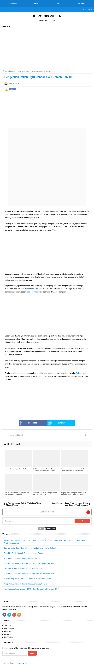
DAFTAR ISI (8, 637)
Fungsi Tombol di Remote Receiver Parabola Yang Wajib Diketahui (29, 563)
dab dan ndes (32, 292)
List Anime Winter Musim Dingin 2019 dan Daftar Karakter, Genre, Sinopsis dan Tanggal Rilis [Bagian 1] (45, 470)
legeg (67, 292)
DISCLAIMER (9, 628)
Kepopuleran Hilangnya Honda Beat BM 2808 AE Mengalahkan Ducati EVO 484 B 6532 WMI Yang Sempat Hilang (73, 495)
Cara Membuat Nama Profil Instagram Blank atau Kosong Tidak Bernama (70, 504)
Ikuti (90, 9)
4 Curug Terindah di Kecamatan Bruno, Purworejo (23, 558)
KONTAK (7, 631)
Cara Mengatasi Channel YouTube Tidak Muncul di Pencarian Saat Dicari (73, 470)
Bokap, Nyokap (82, 373)
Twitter (56, 423)
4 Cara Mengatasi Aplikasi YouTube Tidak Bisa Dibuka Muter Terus (29, 574)
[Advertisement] (47, 49)
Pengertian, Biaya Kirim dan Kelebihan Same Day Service (25, 584)
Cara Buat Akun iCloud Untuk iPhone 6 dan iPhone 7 (23, 569)
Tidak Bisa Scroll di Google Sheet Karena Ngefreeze (45, 493)
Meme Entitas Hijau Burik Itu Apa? (16, 469)
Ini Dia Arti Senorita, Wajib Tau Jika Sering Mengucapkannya (17, 493)
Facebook (29, 423)
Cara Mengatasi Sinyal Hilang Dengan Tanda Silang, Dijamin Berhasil (30, 548)
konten (12, 89)
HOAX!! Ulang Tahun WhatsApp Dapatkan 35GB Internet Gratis (27, 579)
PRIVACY (7, 634)
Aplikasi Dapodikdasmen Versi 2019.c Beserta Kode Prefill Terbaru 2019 (31, 589)
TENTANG (8, 626)
